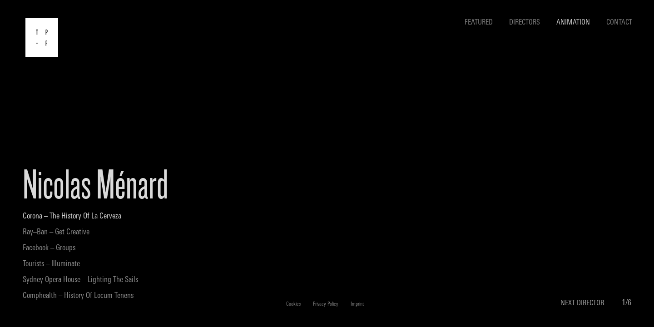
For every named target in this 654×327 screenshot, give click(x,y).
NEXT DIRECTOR (582, 303)
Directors (524, 22)
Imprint (357, 304)
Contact (619, 22)
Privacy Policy (325, 304)
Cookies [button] (293, 304)
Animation (573, 22)
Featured (479, 22)
